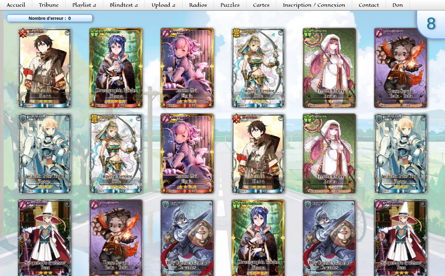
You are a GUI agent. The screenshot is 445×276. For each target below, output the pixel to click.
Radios (198, 5)
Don (398, 5)
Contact (369, 5)
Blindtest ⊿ (124, 5)
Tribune (49, 5)
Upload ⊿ (164, 5)
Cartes (261, 5)
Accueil (16, 5)
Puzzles (230, 5)
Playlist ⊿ (84, 5)
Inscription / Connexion (314, 5)
